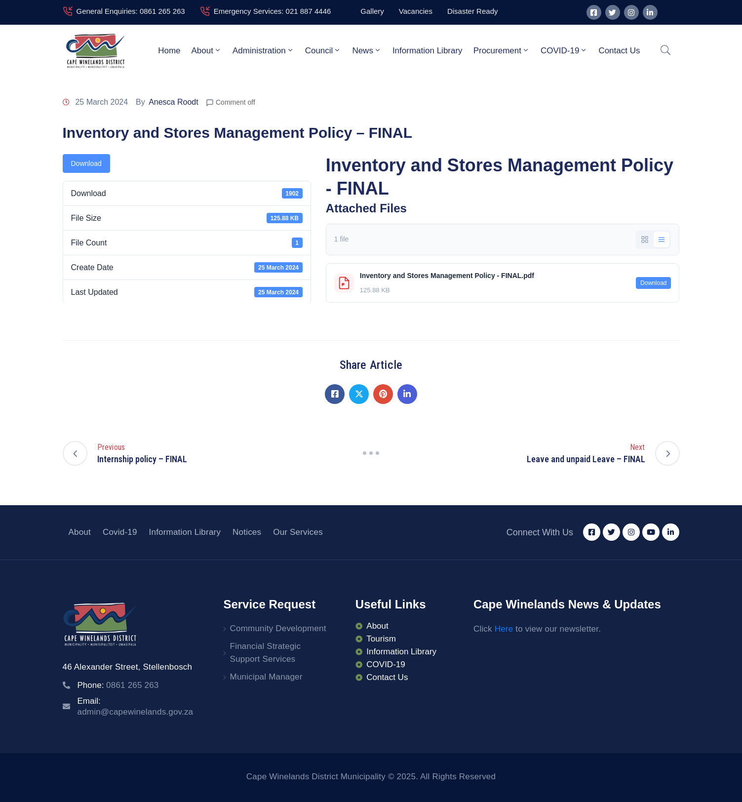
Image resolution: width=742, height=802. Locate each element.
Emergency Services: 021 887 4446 (272, 11)
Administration (263, 50)
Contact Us (619, 50)
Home (169, 50)
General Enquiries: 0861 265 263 (131, 11)
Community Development (278, 628)
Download (86, 163)
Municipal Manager (266, 677)
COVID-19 (564, 50)
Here (504, 629)
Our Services (298, 532)
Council (323, 50)
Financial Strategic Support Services (265, 653)
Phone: (118, 685)
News (367, 50)
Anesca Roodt (173, 102)
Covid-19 (120, 532)
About (207, 50)
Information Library (427, 50)
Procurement (501, 50)
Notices (247, 532)
